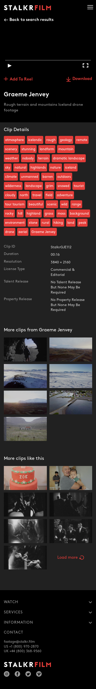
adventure (65, 195)
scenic (52, 204)
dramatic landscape (68, 158)
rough (51, 140)
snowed (63, 186)
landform (47, 149)
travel (37, 195)
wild (64, 204)
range (76, 204)
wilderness (13, 186)
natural (20, 167)
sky (7, 167)
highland (33, 213)
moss (62, 213)
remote (81, 140)
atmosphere (14, 140)
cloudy (10, 195)
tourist (79, 186)
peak (82, 222)
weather (11, 158)
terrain (43, 158)
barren (47, 176)
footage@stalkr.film (19, 641)
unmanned (29, 176)
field (49, 195)
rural (45, 222)
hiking (58, 222)
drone (9, 231)
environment (15, 222)
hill (20, 213)
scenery (11, 149)
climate (11, 176)
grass (49, 213)
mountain (65, 149)
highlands (38, 167)
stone (33, 222)
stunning (28, 149)
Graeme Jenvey (43, 231)
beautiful (36, 204)
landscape (34, 186)
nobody (28, 158)
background (79, 213)
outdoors (64, 176)
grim (49, 186)
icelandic (35, 140)
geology (66, 140)
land (70, 222)
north (24, 195)
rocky (9, 213)
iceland (70, 167)
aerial (22, 231)
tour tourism (14, 204)
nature (55, 167)
